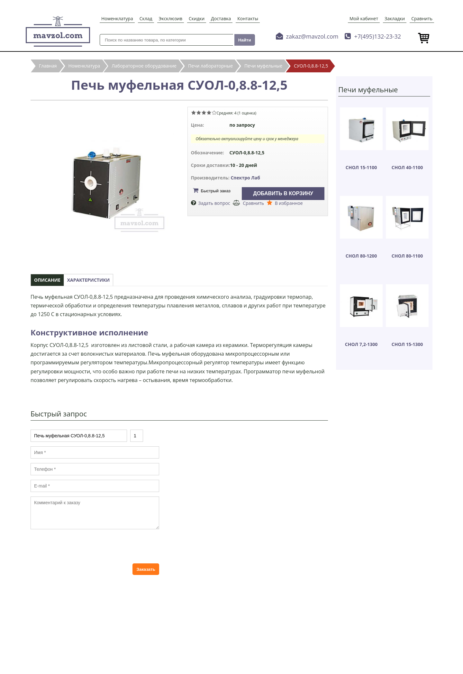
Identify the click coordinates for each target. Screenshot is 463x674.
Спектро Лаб (245, 178)
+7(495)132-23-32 (377, 36)
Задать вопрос (214, 203)
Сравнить (421, 18)
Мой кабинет (364, 18)
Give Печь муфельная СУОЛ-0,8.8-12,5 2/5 (198, 112)
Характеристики (88, 280)
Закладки (395, 18)
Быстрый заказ (216, 190)
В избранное (289, 203)
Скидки (196, 18)
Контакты (247, 18)
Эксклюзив (170, 18)
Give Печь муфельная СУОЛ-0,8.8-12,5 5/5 (214, 112)
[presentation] (79, 546)
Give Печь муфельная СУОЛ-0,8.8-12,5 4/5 (209, 112)
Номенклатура (117, 18)
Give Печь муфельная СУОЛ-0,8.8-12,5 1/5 (193, 112)
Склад (146, 18)
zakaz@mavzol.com (312, 36)
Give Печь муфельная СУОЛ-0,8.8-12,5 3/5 (203, 112)
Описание (47, 280)
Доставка (221, 18)
